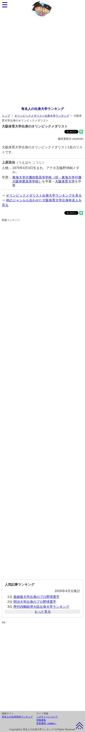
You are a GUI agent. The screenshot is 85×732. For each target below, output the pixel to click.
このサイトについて (47, 716)
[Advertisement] (42, 62)
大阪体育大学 (65, 181)
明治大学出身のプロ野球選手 (34, 602)
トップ (6, 115)
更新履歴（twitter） (46, 723)
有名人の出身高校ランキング (17, 716)
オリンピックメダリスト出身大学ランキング (41, 115)
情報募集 (41, 720)
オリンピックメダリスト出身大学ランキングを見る (44, 195)
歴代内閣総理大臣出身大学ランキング (41, 607)
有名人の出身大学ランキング (42, 109)
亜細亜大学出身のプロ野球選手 (36, 597)
